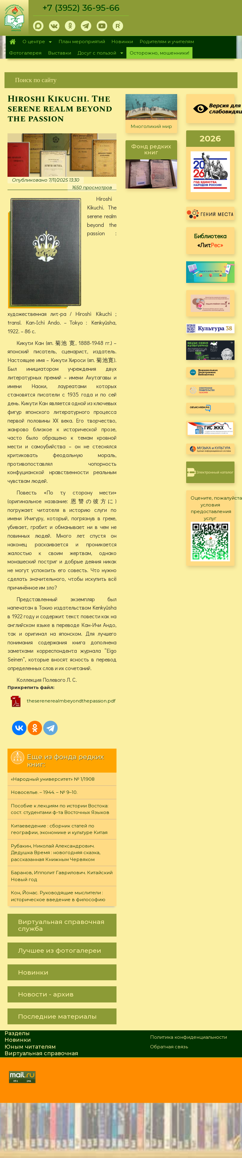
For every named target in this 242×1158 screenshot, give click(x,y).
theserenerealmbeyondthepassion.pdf (71, 701)
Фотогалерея (25, 53)
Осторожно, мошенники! (159, 53)
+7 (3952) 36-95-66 (81, 8)
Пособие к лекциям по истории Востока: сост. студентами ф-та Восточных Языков (60, 809)
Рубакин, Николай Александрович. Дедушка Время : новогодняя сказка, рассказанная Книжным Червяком (55, 853)
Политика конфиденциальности (188, 1037)
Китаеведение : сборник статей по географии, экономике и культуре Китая (59, 829)
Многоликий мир (151, 126)
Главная (12, 41)
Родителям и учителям (167, 41)
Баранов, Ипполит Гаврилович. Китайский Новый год (62, 876)
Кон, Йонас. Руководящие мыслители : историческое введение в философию (58, 896)
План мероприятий (82, 41)
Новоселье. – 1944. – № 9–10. (44, 792)
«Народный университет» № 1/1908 (53, 779)
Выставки (59, 53)
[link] (121, 80)
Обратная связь (169, 1047)
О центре (35, 42)
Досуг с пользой (98, 53)
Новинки (122, 41)
